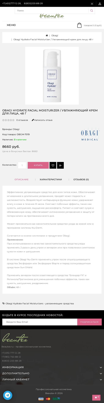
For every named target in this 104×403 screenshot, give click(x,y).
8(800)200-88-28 (33, 3)
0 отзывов (22, 120)
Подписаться (89, 322)
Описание (21, 179)
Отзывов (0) (81, 179)
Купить (38, 165)
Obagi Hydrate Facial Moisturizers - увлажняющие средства (40, 303)
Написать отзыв (42, 120)
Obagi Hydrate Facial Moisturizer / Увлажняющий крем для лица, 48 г (53, 39)
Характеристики (51, 179)
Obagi (54, 35)
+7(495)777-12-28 (11, 3)
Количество (9, 164)
